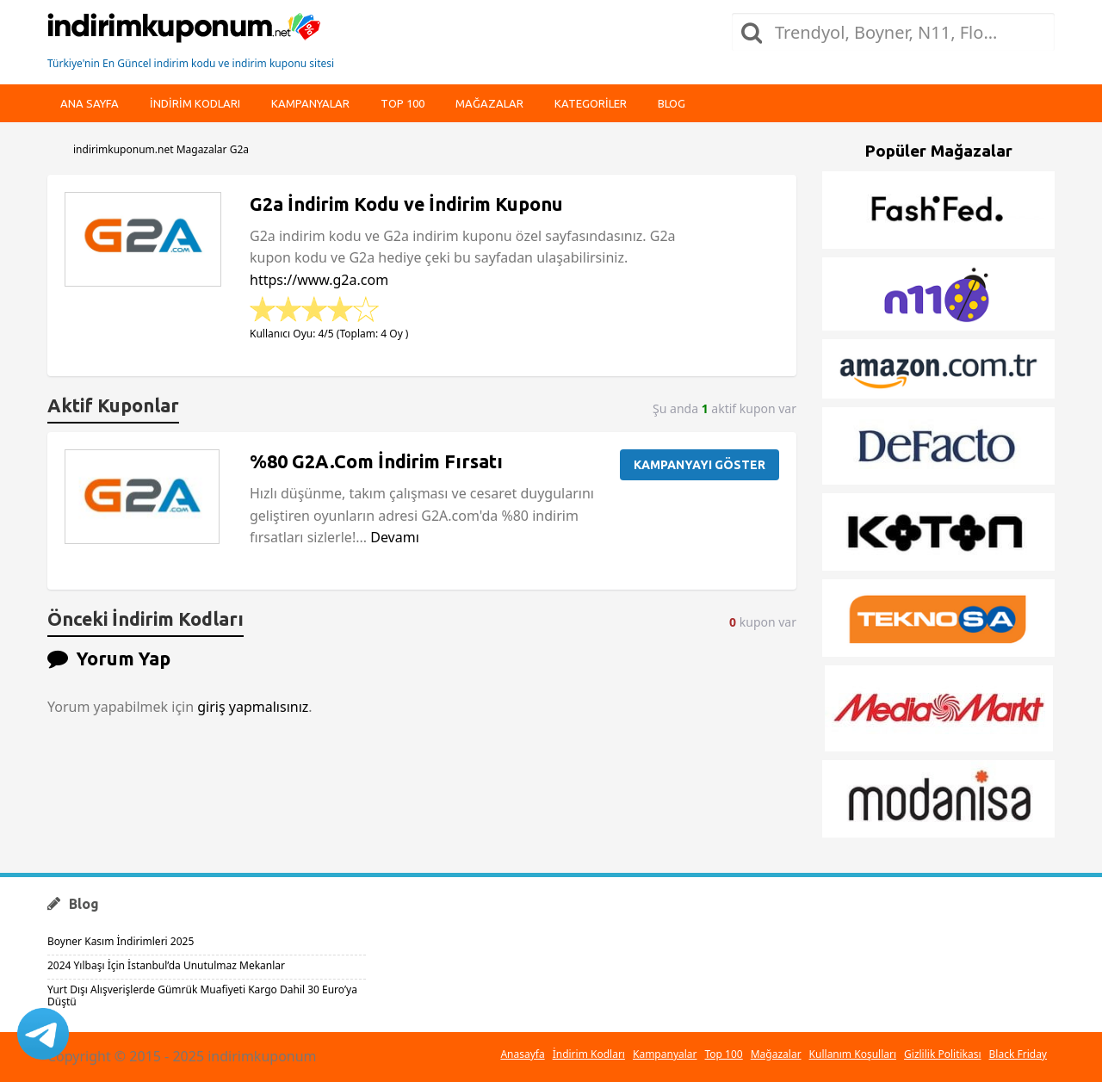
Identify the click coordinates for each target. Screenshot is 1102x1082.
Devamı (394, 537)
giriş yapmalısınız (252, 706)
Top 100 (402, 103)
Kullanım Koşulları (852, 1054)
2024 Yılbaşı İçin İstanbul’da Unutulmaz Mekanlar (166, 965)
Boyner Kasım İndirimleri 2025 (120, 941)
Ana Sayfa (89, 103)
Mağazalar (489, 103)
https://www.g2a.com (319, 279)
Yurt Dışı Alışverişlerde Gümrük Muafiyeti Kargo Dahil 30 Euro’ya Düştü (202, 995)
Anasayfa (522, 1054)
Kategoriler (590, 103)
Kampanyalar (310, 103)
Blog (671, 103)
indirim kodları (195, 103)
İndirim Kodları (589, 1054)
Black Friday (1018, 1054)
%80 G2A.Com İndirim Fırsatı (376, 461)
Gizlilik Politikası (942, 1054)
